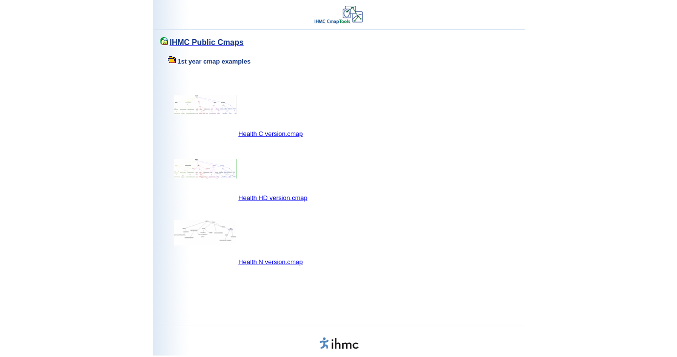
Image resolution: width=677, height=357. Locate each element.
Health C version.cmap (270, 133)
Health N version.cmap (270, 262)
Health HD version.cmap (272, 197)
